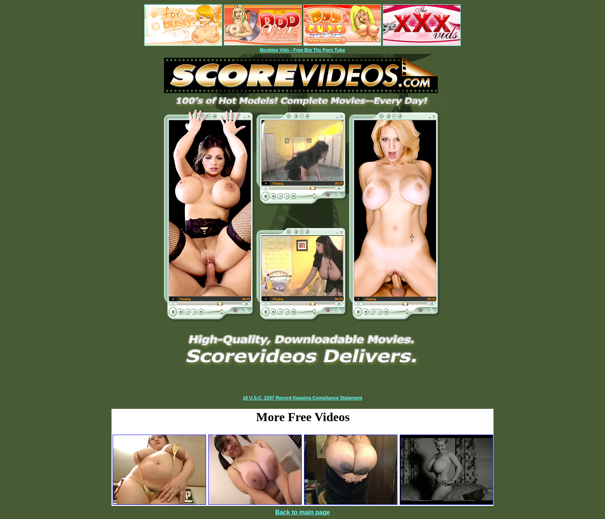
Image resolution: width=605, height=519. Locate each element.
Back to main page (302, 512)
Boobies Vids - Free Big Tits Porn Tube (302, 50)
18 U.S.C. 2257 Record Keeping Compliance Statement (302, 398)
